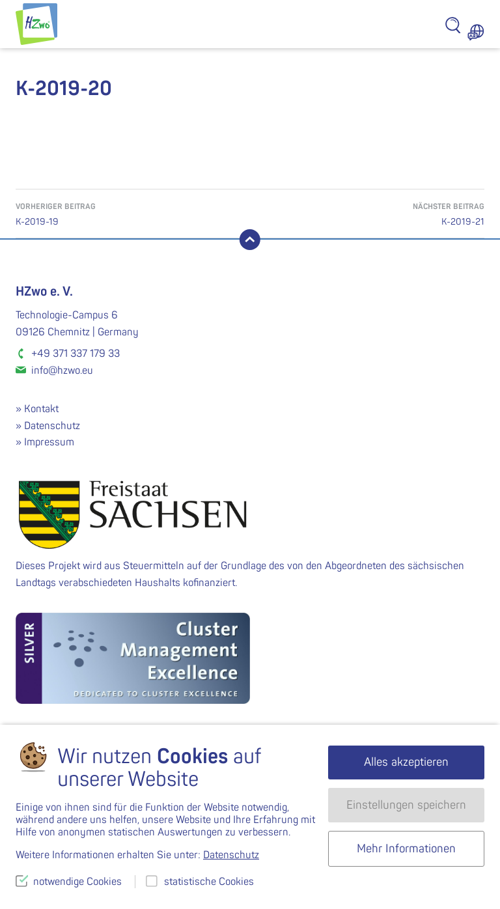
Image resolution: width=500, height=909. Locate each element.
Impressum (49, 442)
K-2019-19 (133, 213)
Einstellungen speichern (406, 805)
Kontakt (41, 408)
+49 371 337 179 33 (75, 353)
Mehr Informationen (406, 849)
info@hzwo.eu (62, 370)
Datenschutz (52, 425)
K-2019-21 (367, 213)
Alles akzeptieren (406, 762)
